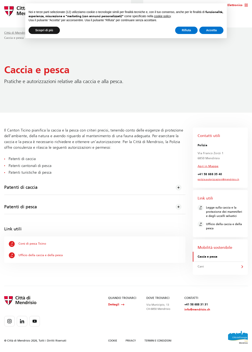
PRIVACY (131, 341)
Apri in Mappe (208, 166)
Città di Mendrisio (16, 33)
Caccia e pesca (208, 256)
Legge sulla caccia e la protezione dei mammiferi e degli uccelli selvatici (220, 211)
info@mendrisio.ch (197, 310)
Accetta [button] (211, 30)
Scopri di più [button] (44, 30)
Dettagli (116, 305)
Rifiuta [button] (186, 30)
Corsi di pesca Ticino (28, 244)
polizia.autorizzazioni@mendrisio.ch (217, 179)
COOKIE (112, 341)
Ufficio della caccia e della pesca (36, 255)
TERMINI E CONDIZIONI (157, 341)
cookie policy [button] (162, 16)
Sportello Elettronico (231, 5)
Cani (201, 267)
